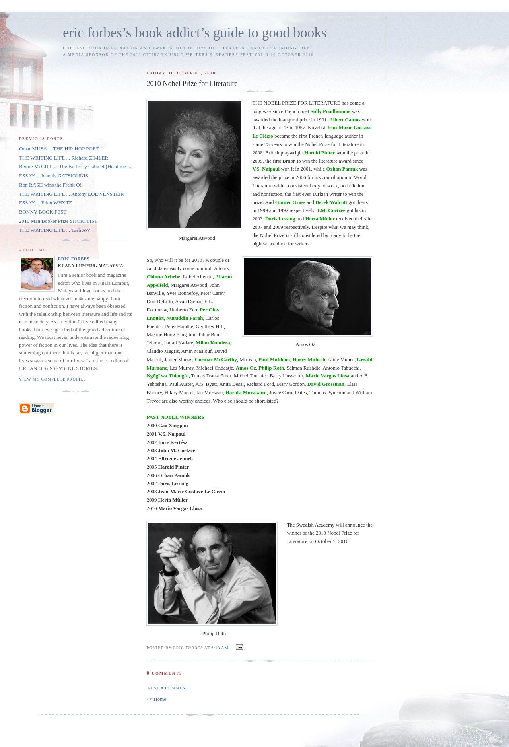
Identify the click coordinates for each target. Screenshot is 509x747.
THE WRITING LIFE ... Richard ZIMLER (63, 158)
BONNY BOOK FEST (42, 212)
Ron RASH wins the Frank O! (50, 185)
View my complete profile (52, 379)
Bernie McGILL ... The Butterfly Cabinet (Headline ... (75, 166)
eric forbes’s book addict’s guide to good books (194, 33)
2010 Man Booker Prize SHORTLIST (58, 221)
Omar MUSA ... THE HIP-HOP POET (59, 149)
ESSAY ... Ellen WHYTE (45, 203)
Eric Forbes (74, 259)
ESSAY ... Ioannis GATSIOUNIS (53, 176)
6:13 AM (219, 648)
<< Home (156, 699)
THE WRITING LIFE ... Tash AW (54, 230)
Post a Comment (168, 688)
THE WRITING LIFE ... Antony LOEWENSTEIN (71, 194)
